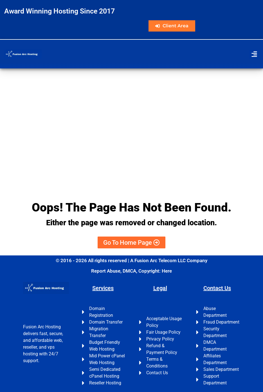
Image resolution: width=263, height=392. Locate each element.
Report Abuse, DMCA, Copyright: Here (131, 271)
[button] (254, 54)
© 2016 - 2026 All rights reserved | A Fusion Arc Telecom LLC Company (131, 260)
